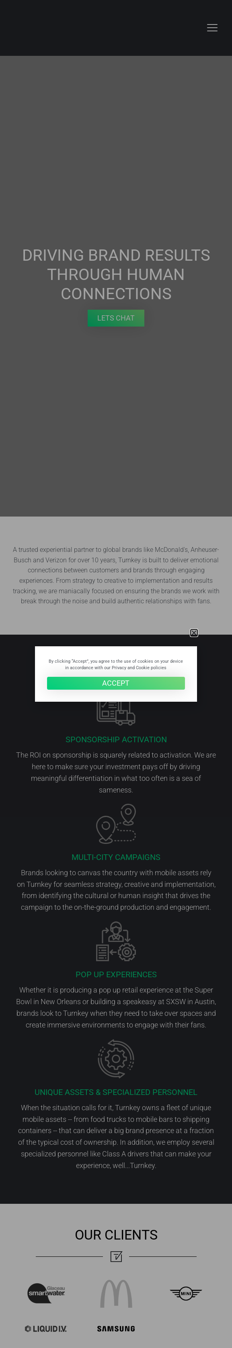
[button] (194, 633)
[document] (116, 674)
